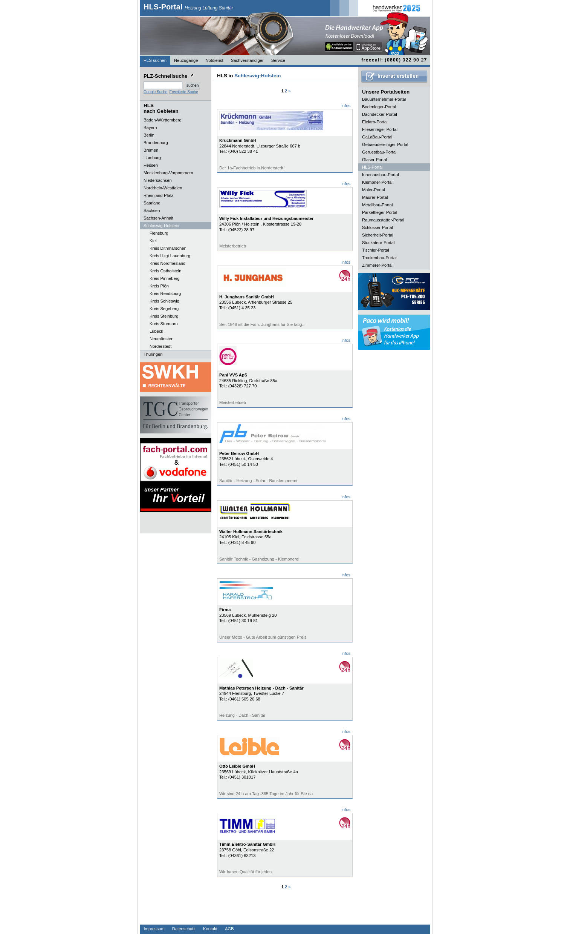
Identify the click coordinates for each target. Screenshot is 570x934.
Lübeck (156, 331)
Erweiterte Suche (183, 92)
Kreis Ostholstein (166, 271)
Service (278, 60)
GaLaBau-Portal (377, 137)
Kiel (153, 240)
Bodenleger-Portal (379, 106)
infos (345, 105)
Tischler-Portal (375, 250)
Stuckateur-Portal (378, 242)
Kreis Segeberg (164, 308)
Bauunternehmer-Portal (384, 99)
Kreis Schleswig (164, 301)
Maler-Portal (373, 189)
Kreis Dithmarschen (168, 248)
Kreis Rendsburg (165, 293)
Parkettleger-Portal (379, 212)
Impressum (154, 928)
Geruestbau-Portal (379, 152)
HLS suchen (155, 60)
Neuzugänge (186, 60)
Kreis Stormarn (164, 323)
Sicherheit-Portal (377, 235)
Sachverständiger (247, 60)
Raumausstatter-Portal (383, 220)
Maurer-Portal (375, 197)
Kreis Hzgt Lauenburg (170, 255)
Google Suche (155, 92)
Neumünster (161, 338)
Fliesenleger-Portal (379, 129)
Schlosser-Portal (377, 227)
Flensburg (159, 233)
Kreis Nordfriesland (167, 263)
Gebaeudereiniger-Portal (385, 144)
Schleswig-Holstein (257, 75)
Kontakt (210, 928)
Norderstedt (160, 346)
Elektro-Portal (375, 122)
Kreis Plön (159, 286)
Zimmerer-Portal (377, 265)
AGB (229, 928)
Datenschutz (184, 928)
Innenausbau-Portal (380, 174)
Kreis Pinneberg (165, 278)
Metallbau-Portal (377, 205)
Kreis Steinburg (164, 316)
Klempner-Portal (377, 182)
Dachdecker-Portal (379, 114)
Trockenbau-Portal (379, 257)
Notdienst (214, 60)
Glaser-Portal (374, 159)
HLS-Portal (188, 7)
